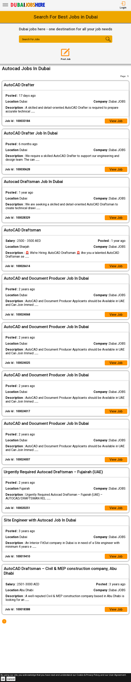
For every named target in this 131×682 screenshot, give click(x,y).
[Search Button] (104, 42)
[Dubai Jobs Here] (28, 6)
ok (3, 678)
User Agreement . (118, 675)
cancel (11, 678)
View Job (116, 121)
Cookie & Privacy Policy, (88, 675)
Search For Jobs (31, 39)
